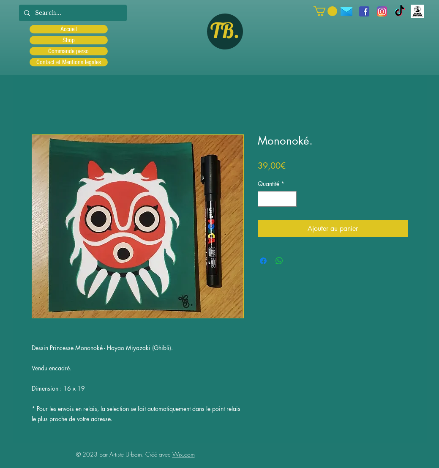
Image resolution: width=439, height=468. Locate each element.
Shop (69, 40)
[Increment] (290, 199)
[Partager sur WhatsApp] (279, 261)
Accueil (68, 29)
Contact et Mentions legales (68, 62)
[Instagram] (382, 11)
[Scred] (417, 11)
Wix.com (183, 454)
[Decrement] (264, 199)
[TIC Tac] (399, 11)
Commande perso (68, 51)
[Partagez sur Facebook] (263, 261)
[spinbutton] (277, 199)
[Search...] (72, 13)
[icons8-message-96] (346, 11)
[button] (325, 11)
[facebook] (364, 11)
